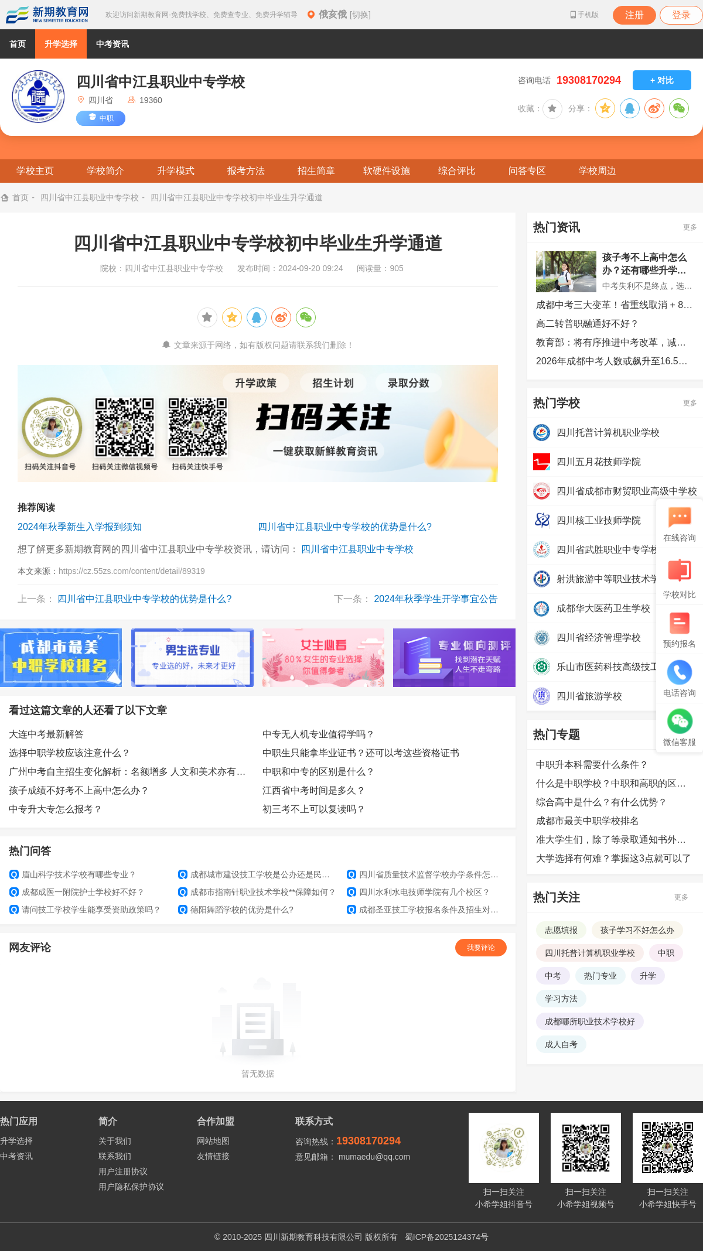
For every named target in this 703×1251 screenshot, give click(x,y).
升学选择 (61, 44)
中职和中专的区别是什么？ (318, 772)
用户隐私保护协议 (131, 1186)
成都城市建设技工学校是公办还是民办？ (257, 874)
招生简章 (316, 171)
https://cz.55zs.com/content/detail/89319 (132, 571)
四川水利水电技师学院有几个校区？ (418, 892)
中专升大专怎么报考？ (56, 809)
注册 (634, 15)
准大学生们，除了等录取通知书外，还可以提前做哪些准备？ (615, 840)
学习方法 (561, 998)
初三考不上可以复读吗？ (314, 809)
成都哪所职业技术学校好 (590, 1021)
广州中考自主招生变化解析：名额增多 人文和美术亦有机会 (131, 772)
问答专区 (527, 171)
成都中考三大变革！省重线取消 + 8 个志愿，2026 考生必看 (615, 305)
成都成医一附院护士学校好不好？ (77, 892)
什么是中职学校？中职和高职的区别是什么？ (615, 783)
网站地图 (213, 1141)
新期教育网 (47, 14)
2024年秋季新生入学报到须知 (80, 527)
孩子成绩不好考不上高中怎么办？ (79, 790)
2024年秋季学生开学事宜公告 (436, 599)
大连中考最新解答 (46, 734)
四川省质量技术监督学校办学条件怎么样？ (426, 874)
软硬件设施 (386, 171)
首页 (17, 44)
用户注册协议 (123, 1171)
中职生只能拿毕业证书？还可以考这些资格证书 (360, 753)
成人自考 (561, 1044)
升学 (648, 975)
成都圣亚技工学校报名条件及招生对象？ (426, 909)
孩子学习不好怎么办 (637, 930)
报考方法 (246, 171)
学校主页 (35, 171)
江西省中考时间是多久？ (314, 790)
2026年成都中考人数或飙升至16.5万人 (615, 361)
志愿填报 (561, 930)
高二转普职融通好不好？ (587, 324)
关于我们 (114, 1141)
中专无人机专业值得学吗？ (318, 734)
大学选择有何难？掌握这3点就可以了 (613, 858)
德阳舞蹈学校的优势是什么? (236, 909)
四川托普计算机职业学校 (590, 953)
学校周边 (597, 171)
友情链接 (213, 1156)
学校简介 (105, 171)
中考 (553, 975)
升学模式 (175, 171)
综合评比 (457, 171)
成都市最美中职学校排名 (587, 821)
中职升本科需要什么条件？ (592, 765)
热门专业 (600, 975)
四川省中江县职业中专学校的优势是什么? (345, 527)
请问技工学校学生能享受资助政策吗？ (85, 909)
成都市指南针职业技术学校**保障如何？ (257, 892)
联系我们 (114, 1156)
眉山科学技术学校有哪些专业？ (72, 874)
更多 (690, 227)
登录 (681, 15)
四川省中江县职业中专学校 (89, 197)
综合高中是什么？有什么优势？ (601, 802)
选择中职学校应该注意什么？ (70, 753)
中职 (666, 953)
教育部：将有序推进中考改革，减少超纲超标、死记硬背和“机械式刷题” (615, 342)
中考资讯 (112, 44)
